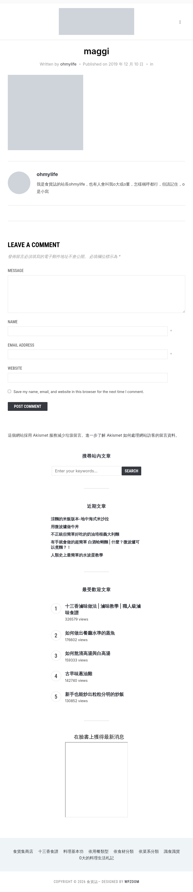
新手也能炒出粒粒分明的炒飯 (94, 694)
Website (15, 368)
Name (13, 321)
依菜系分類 (149, 851)
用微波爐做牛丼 (65, 526)
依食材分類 (124, 851)
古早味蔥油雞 (78, 673)
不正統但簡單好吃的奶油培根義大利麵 (85, 534)
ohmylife (68, 64)
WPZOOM (131, 882)
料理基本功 (73, 851)
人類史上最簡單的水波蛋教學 (77, 555)
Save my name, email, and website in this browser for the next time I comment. (79, 391)
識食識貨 (172, 851)
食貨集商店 (23, 851)
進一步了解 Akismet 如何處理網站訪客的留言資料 (130, 435)
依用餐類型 (98, 851)
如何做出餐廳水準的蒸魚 (90, 633)
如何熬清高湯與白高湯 (87, 653)
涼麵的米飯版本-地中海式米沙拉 (80, 518)
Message (16, 270)
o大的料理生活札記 (96, 858)
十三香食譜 (48, 851)
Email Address (21, 345)
